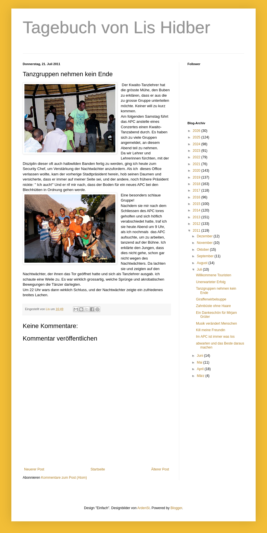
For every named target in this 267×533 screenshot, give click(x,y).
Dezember (205, 236)
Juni (200, 356)
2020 (197, 171)
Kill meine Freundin (210, 330)
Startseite (98, 469)
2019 (197, 177)
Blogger (176, 508)
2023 (197, 151)
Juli (200, 269)
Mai (200, 362)
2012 (197, 224)
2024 (197, 144)
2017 (197, 190)
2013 (197, 217)
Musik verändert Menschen (216, 323)
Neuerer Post (34, 469)
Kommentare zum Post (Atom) (64, 478)
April (201, 369)
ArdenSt (143, 508)
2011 (197, 231)
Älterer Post (160, 469)
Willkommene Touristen (213, 275)
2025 (197, 137)
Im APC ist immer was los (215, 337)
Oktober (203, 250)
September (205, 256)
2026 (197, 131)
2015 (197, 204)
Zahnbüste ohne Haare (213, 306)
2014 (197, 210)
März (201, 376)
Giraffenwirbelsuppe (211, 299)
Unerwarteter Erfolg (211, 282)
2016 (197, 197)
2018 (197, 184)
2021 (197, 164)
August (202, 263)
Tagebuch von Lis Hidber (116, 27)
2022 (197, 157)
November (205, 243)
